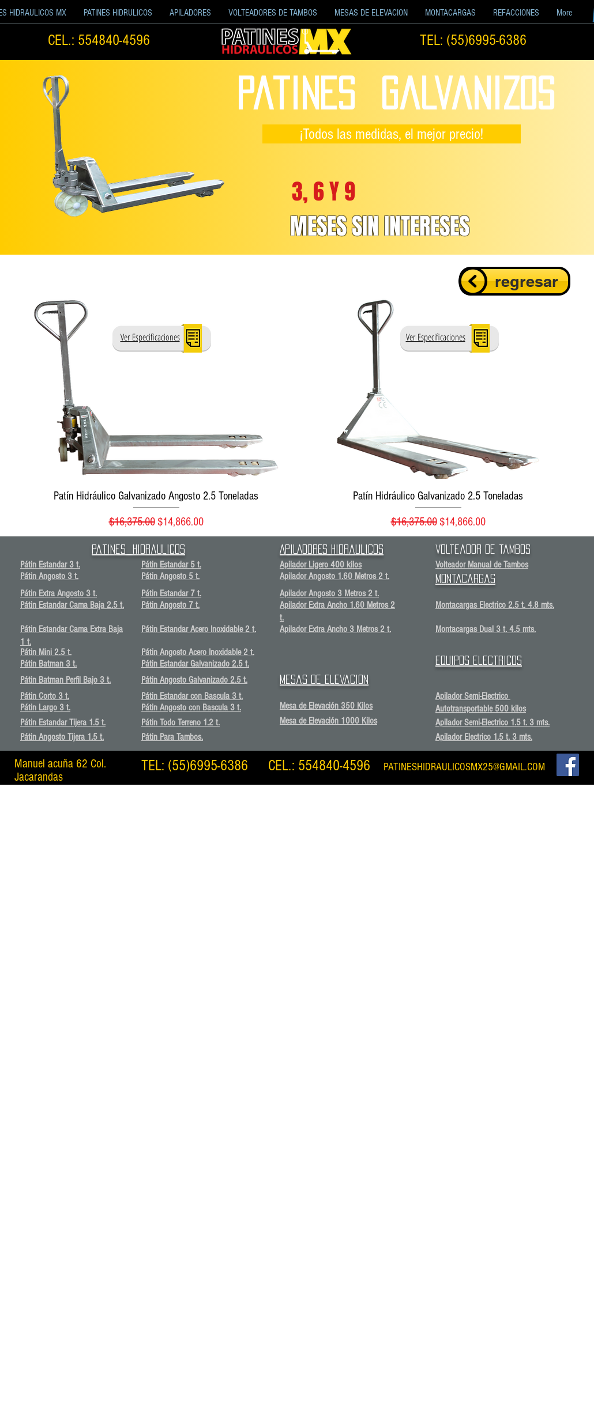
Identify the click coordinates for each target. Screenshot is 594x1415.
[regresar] (514, 281)
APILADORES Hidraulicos (332, 549)
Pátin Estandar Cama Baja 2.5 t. (72, 605)
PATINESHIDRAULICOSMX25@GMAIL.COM (464, 767)
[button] (118, 13)
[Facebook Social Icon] (568, 765)
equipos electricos (478, 660)
